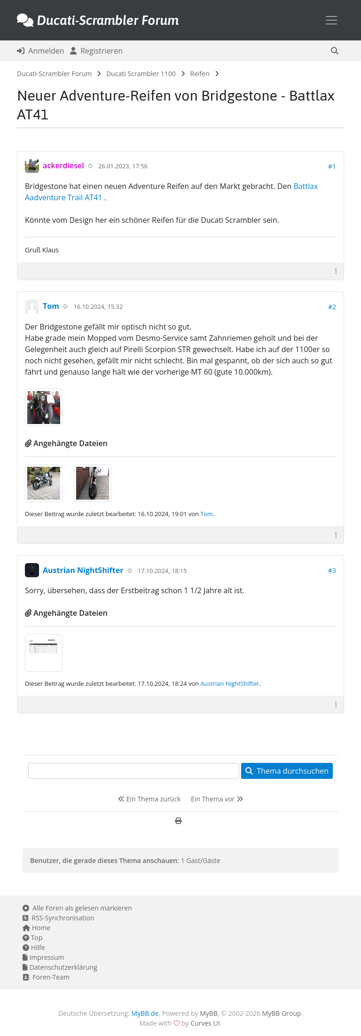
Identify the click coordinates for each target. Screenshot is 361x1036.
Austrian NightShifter (83, 570)
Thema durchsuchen (287, 771)
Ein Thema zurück (149, 798)
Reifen (200, 73)
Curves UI (205, 1023)
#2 (332, 306)
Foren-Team (46, 977)
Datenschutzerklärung (60, 967)
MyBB (209, 1013)
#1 (332, 166)
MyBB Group (281, 1013)
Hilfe (34, 947)
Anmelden (40, 51)
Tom (51, 306)
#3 (332, 570)
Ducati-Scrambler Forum (54, 73)
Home (36, 927)
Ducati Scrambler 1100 (141, 73)
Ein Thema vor (217, 798)
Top (32, 937)
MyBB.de (145, 1013)
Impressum (43, 957)
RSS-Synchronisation (58, 917)
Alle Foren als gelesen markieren (77, 907)
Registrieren (96, 51)
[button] (334, 50)
